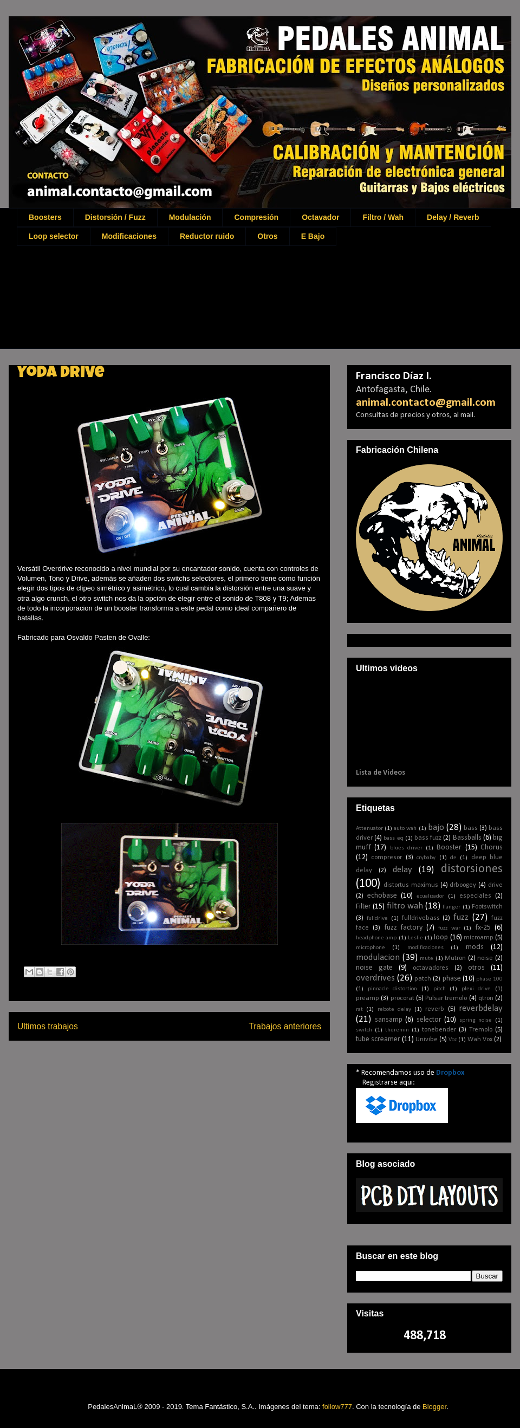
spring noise (475, 1020)
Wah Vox (479, 1039)
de (453, 858)
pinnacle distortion (393, 989)
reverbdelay (481, 1008)
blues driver (406, 848)
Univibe (426, 1039)
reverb (434, 1009)
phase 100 (489, 979)
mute (426, 959)
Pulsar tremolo (446, 998)
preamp (367, 998)
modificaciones (425, 948)
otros (476, 968)
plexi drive (476, 989)
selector (429, 1020)
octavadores (430, 968)
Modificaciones (129, 236)
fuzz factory (403, 928)
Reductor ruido (207, 236)
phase (452, 979)
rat (359, 1009)
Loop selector (54, 236)
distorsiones (472, 869)
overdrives (375, 978)
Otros (267, 236)
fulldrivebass (421, 918)
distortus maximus (411, 885)
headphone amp (376, 938)
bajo (436, 827)
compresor (386, 857)
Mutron (455, 958)
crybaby (426, 858)
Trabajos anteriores (285, 1026)
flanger (451, 907)
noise (485, 958)
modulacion (378, 957)
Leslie (415, 938)
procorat (402, 998)
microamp (478, 937)
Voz (452, 1040)
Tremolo (480, 1030)
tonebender (439, 1030)
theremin (397, 1030)
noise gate (374, 968)
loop (441, 937)
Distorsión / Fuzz (115, 217)
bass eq (393, 838)
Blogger (434, 1407)
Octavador (320, 217)
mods (475, 947)
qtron (485, 998)
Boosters (45, 217)
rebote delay (394, 1009)
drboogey (463, 885)
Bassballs (467, 838)
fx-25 (483, 928)
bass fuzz (427, 838)
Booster (449, 847)
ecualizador (430, 896)
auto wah (405, 829)
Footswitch (487, 907)
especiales (475, 896)
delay (402, 869)
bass (471, 828)
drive (495, 885)
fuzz (461, 917)
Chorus (491, 847)
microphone (370, 948)
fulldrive (377, 918)
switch (364, 1030)
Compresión (256, 217)
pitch (439, 989)
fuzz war (449, 928)
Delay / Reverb (453, 217)
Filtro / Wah (383, 217)
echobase (382, 896)
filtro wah (405, 906)
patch (422, 979)
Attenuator (369, 829)
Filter (363, 907)
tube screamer (378, 1039)
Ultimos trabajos (47, 1026)
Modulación (190, 217)
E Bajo (313, 236)
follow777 (337, 1407)
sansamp (388, 1020)
